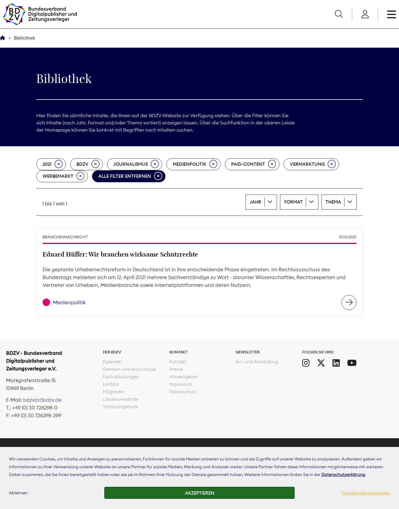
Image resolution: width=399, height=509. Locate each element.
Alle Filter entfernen (130, 176)
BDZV (88, 164)
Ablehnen (18, 493)
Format (293, 202)
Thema (333, 202)
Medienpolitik (195, 164)
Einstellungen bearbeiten (365, 493)
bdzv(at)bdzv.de (42, 400)
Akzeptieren (199, 493)
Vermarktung (313, 164)
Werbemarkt (64, 176)
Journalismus (136, 164)
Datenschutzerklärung (343, 474)
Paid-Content (253, 164)
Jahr (255, 202)
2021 (53, 164)
